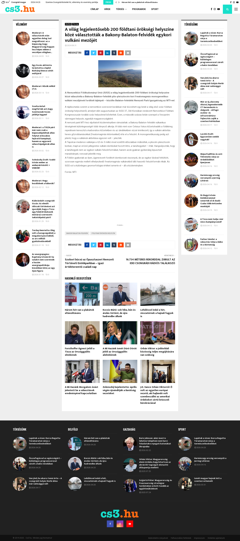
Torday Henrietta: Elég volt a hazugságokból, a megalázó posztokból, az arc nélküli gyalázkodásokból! (43, 236)
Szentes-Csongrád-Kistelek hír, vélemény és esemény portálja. (72, 2)
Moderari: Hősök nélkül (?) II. (43, 87)
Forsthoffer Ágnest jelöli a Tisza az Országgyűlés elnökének (79, 351)
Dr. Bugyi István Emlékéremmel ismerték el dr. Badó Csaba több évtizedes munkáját (211, 200)
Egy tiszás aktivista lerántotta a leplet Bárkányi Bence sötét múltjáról (42, 69)
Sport (155, 9)
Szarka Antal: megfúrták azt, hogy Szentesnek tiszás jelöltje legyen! (42, 110)
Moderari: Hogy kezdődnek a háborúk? (43, 182)
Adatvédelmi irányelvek (158, 538)
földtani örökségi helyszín (103, 233)
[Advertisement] (120, 204)
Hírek (107, 9)
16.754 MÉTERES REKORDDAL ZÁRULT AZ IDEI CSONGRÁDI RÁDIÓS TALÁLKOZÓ (150, 261)
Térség (120, 9)
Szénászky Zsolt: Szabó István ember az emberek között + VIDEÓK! (43, 164)
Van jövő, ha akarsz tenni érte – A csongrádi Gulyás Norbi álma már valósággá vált (212, 83)
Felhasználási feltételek (181, 538)
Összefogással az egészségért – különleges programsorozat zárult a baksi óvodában (45, 460)
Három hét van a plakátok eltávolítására (140, 2)
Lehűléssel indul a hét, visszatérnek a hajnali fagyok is (156, 313)
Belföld (68, 24)
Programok (139, 9)
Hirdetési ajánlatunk (216, 538)
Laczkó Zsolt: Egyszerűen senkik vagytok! (209, 136)
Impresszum (199, 538)
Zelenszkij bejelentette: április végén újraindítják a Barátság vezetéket (120, 390)
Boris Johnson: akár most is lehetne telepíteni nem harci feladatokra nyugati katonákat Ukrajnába (155, 442)
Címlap (94, 9)
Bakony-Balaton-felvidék (77, 233)
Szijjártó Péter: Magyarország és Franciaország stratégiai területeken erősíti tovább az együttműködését (155, 484)
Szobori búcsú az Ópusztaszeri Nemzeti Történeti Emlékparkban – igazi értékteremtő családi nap (89, 263)
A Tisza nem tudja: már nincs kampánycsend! (211, 220)
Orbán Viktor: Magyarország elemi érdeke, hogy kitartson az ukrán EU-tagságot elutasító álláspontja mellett (155, 463)
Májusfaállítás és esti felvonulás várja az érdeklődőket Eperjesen (211, 158)
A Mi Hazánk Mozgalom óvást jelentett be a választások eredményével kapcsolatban (81, 390)
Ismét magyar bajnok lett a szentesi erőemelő (207, 480)
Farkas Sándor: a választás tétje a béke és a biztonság (211, 241)
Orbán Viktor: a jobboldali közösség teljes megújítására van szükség (157, 351)
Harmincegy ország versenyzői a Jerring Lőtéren (210, 177)
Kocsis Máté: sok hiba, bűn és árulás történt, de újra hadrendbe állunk (119, 313)
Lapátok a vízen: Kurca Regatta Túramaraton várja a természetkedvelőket (211, 37)
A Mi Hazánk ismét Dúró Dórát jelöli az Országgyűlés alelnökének (120, 351)
